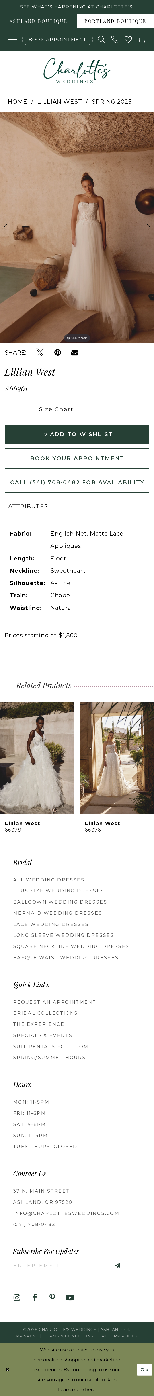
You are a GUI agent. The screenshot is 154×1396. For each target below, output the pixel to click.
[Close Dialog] (8, 1370)
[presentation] (37, 758)
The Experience (38, 1024)
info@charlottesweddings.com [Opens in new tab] (66, 1213)
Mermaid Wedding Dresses (57, 913)
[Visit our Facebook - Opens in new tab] (35, 1297)
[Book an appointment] (57, 39)
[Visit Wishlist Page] (128, 39)
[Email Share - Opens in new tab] (74, 352)
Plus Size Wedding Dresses (58, 890)
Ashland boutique (39, 21)
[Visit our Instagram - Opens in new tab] (17, 1297)
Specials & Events (42, 1035)
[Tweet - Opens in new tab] (40, 352)
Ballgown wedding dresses (60, 902)
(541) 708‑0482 (34, 1224)
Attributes (28, 506)
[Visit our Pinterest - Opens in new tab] (52, 1297)
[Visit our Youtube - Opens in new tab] (70, 1297)
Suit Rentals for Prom (51, 1046)
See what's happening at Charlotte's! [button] (77, 7)
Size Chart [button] (56, 409)
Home (18, 101)
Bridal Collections (45, 1013)
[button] (12, 39)
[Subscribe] (108, 1265)
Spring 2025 (112, 101)
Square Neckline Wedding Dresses (71, 946)
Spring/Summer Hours (49, 1057)
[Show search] (101, 39)
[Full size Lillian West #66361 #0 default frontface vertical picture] (77, 227)
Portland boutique (115, 21)
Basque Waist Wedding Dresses (66, 957)
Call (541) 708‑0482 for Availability (77, 482)
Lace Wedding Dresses (51, 924)
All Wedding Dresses (48, 880)
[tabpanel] (77, 227)
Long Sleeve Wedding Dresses (63, 935)
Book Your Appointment (77, 458)
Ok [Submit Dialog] (145, 1369)
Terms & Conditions (68, 1336)
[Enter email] (66, 1265)
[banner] (76, 70)
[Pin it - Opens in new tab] (58, 352)
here (90, 1389)
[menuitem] (38, 21)
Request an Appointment (54, 1002)
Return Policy (120, 1336)
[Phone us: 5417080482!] (115, 39)
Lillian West (59, 101)
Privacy (25, 1336)
